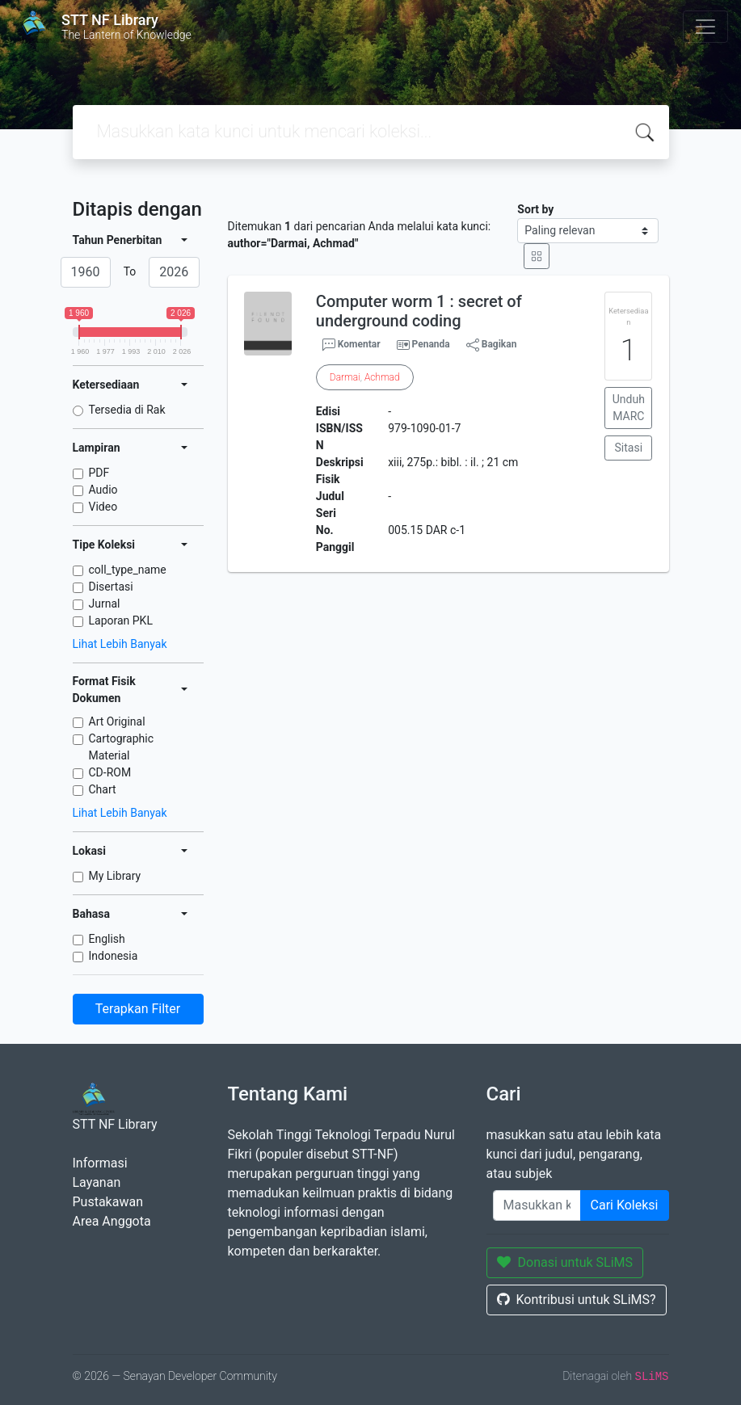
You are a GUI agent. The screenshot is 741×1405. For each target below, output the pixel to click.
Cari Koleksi (625, 1205)
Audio (103, 489)
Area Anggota (112, 1221)
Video (103, 506)
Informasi (100, 1163)
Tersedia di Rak (127, 409)
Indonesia (113, 955)
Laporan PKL (121, 620)
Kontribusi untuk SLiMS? (576, 1299)
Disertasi (111, 586)
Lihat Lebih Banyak (120, 643)
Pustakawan (108, 1201)
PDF (99, 472)
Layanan (97, 1182)
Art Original (117, 721)
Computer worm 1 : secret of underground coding (419, 311)
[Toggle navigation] (705, 27)
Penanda (431, 344)
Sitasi (629, 447)
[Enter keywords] (537, 1205)
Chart (102, 789)
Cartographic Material (121, 747)
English (107, 938)
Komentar (351, 345)
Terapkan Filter (137, 1008)
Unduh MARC (629, 408)
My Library (115, 875)
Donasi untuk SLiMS (565, 1262)
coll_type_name (127, 569)
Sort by (535, 209)
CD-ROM (110, 772)
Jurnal (104, 603)
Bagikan (491, 345)
